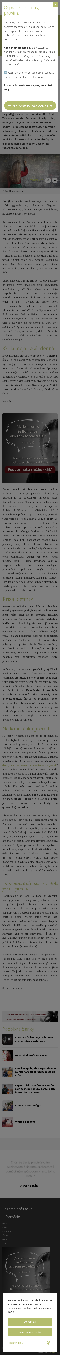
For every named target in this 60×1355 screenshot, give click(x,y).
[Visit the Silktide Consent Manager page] (48, 1343)
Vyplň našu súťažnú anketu (30, 105)
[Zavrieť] (55, 4)
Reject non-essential (30, 1332)
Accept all (30, 1321)
